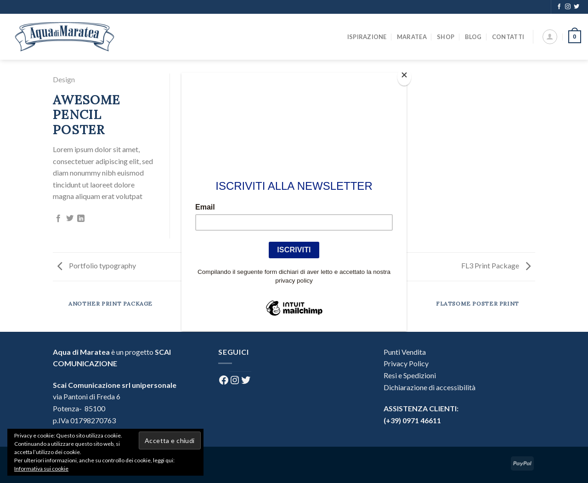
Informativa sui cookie (41, 468)
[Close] (404, 77)
